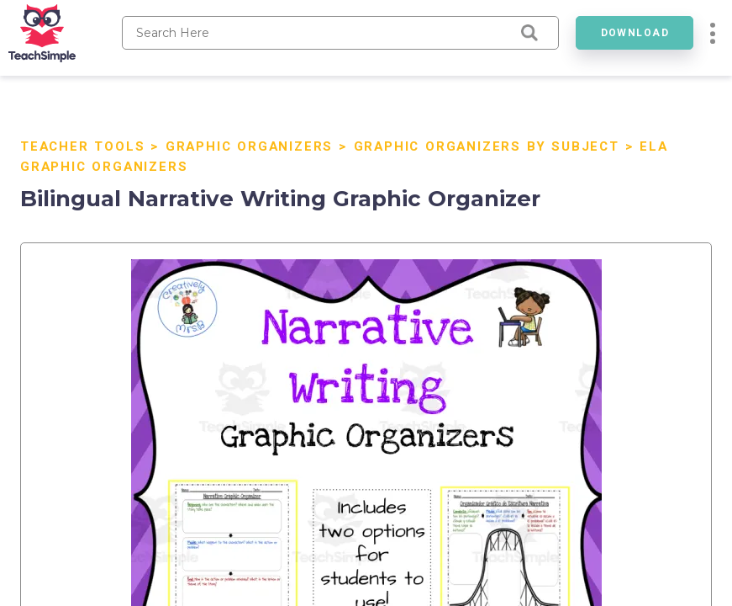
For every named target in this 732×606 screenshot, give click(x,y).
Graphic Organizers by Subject (486, 146)
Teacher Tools (82, 146)
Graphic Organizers (249, 146)
